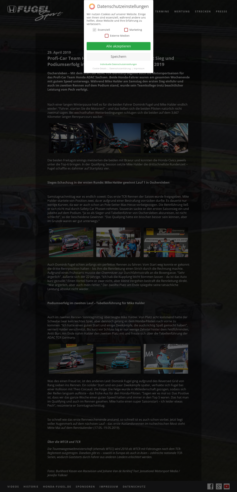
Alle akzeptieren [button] (118, 45)
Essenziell (101, 29)
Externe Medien (117, 35)
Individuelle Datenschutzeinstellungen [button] (118, 63)
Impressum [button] (139, 68)
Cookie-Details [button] (100, 68)
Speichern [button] (118, 56)
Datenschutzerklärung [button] (120, 68)
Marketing (133, 29)
